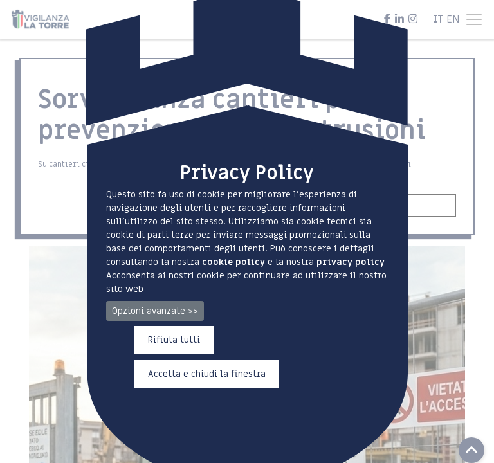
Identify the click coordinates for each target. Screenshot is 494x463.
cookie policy (233, 262)
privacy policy (350, 262)
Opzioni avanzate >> (155, 311)
